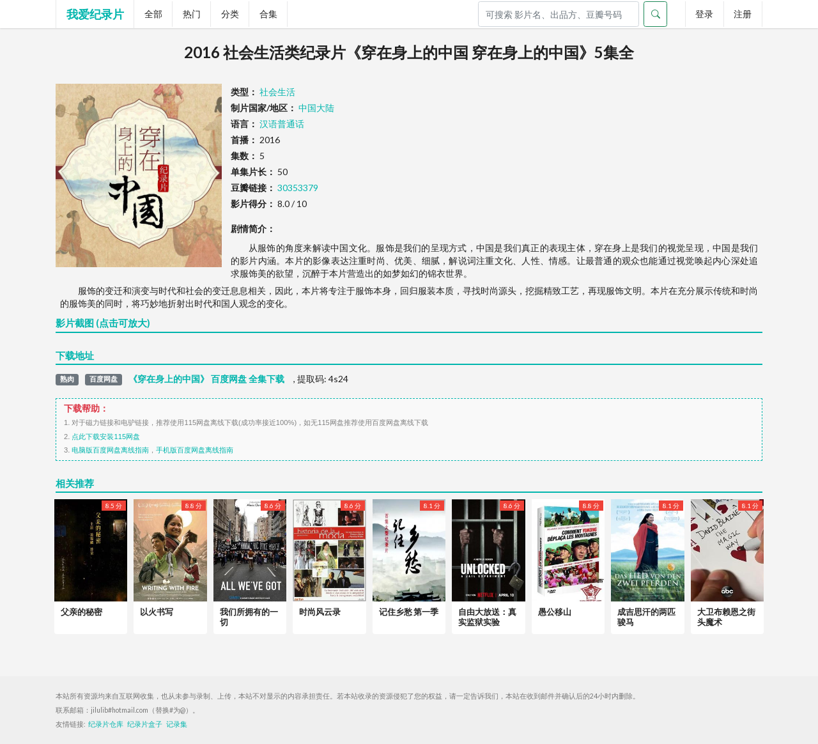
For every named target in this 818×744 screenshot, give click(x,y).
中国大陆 (316, 107)
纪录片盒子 (144, 724)
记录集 (176, 724)
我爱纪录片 (95, 14)
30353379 (297, 187)
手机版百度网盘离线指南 (194, 450)
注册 (743, 13)
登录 (704, 13)
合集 (268, 13)
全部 (153, 13)
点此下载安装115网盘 (106, 436)
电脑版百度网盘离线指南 (110, 450)
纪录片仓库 (105, 724)
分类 (230, 13)
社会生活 (277, 91)
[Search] (558, 14)
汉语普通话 (281, 123)
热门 (192, 13)
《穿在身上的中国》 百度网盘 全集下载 (206, 379)
